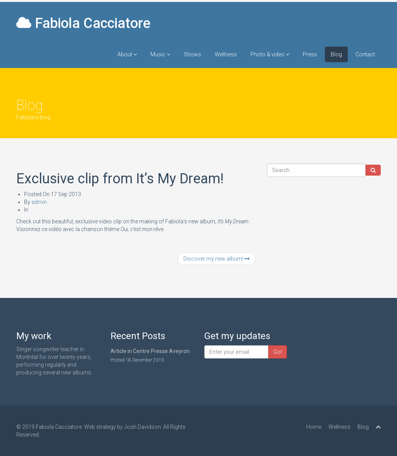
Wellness (226, 54)
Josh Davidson (142, 427)
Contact (365, 54)
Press (310, 54)
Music (160, 54)
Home (313, 427)
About (127, 54)
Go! (277, 352)
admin (39, 202)
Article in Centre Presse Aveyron (150, 351)
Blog (336, 54)
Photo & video (269, 54)
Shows (192, 54)
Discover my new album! (216, 259)
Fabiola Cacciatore (83, 23)
